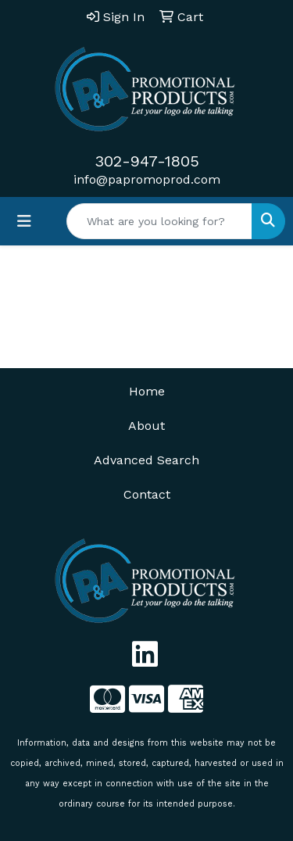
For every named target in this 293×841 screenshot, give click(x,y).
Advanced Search (146, 460)
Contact (146, 494)
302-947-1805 (147, 161)
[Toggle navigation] (24, 221)
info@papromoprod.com (146, 179)
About (146, 425)
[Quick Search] (159, 221)
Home (147, 391)
